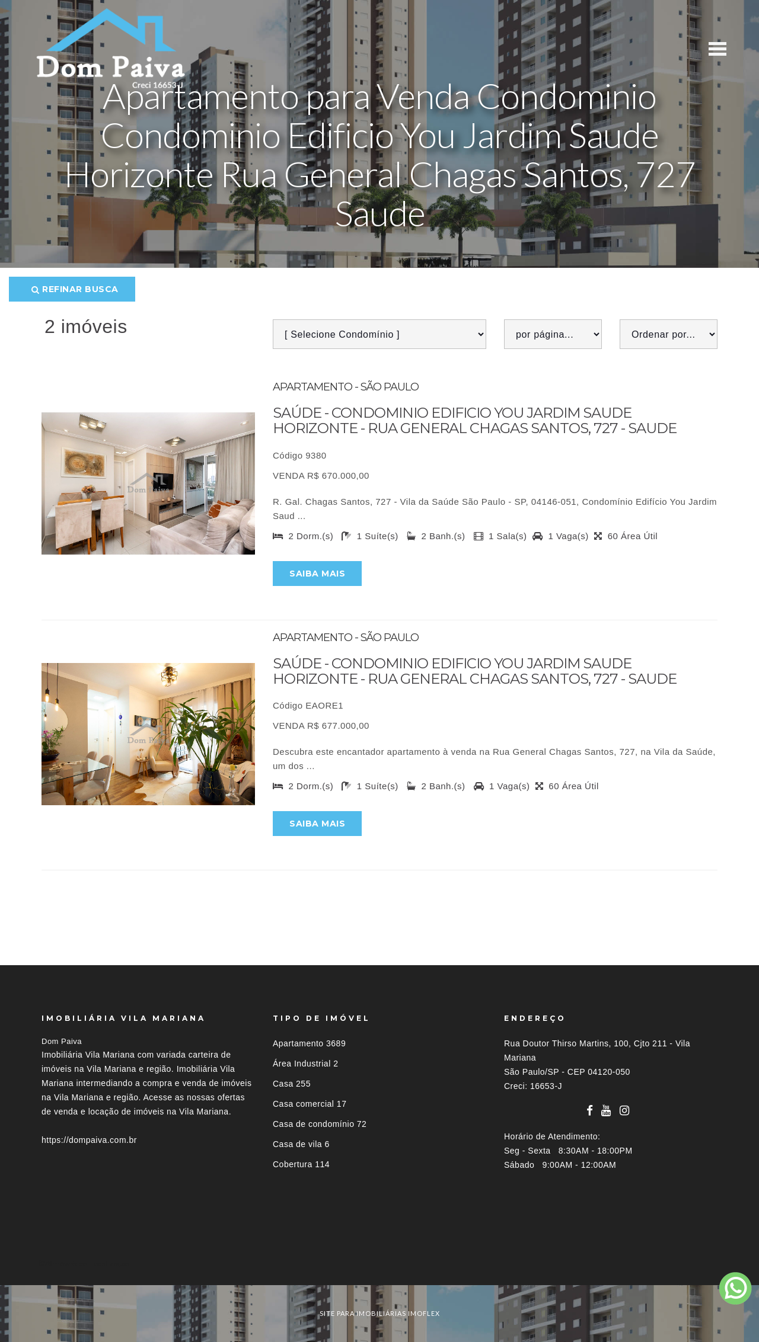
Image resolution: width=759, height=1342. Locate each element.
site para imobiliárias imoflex (380, 1313)
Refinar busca (75, 289)
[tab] (379, 1263)
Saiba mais (317, 573)
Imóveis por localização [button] (89, 1263)
